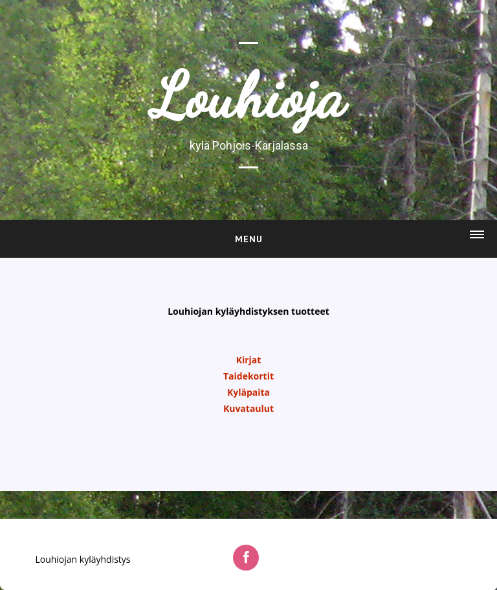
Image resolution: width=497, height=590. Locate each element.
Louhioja (248, 96)
